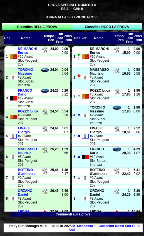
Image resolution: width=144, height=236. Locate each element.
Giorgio (24, 130)
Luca (28, 111)
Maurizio (27, 151)
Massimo (25, 72)
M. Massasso (83, 226)
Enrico (27, 51)
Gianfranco (26, 172)
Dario (25, 92)
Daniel (25, 193)
